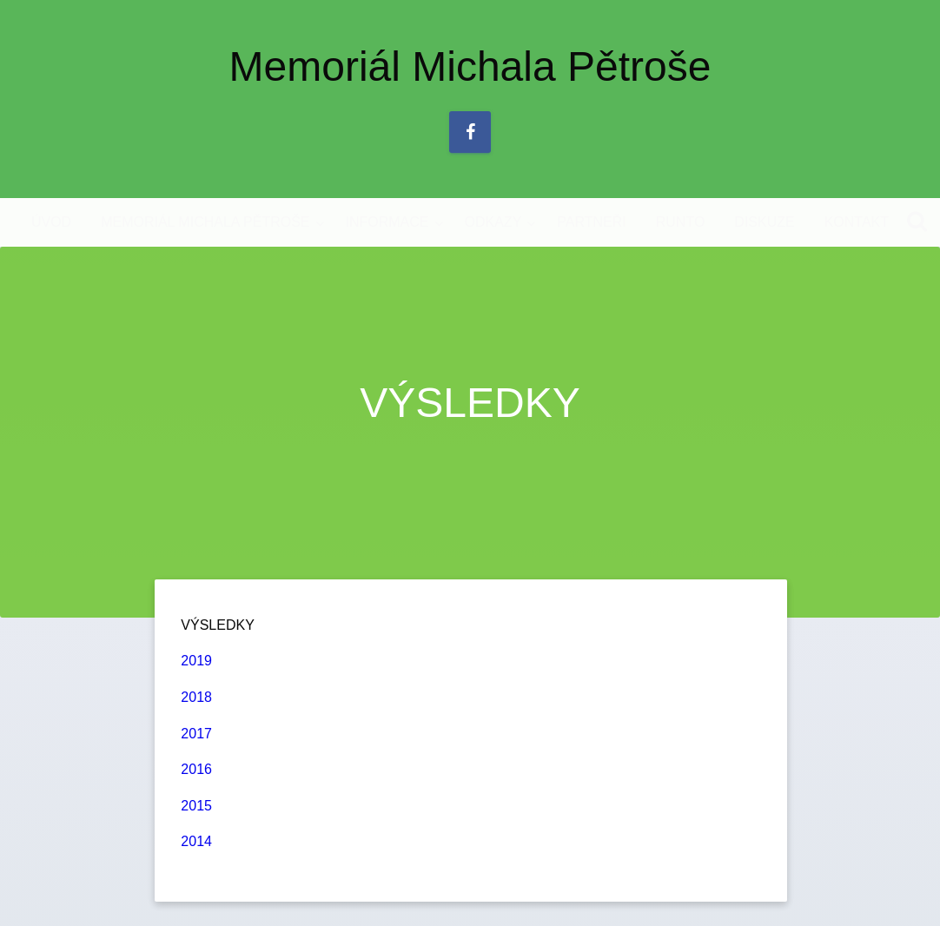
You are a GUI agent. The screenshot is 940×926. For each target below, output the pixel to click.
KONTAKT (856, 222)
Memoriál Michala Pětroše (470, 66)
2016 (196, 769)
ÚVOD (51, 222)
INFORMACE (387, 222)
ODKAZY (493, 222)
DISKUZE (764, 222)
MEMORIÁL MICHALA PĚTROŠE (205, 222)
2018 (196, 697)
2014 (196, 841)
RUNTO (680, 222)
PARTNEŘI (591, 222)
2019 (196, 660)
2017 (196, 733)
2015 (196, 805)
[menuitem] (51, 222)
